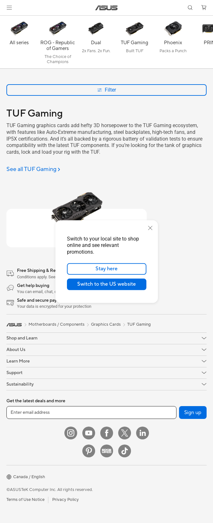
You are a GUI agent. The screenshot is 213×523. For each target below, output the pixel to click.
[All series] (19, 43)
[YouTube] (88, 433)
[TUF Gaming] (134, 43)
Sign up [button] (192, 412)
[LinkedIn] (142, 433)
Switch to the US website (106, 284)
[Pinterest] (88, 451)
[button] (9, 8)
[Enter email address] (91, 412)
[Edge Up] (106, 451)
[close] (150, 227)
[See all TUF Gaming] (33, 169)
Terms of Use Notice (25, 499)
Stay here (106, 269)
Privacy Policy (65, 499)
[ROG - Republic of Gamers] (57, 43)
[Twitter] (124, 433)
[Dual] (96, 43)
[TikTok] (124, 451)
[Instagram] (70, 433)
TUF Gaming (139, 324)
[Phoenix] (173, 43)
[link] (106, 7)
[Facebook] (106, 433)
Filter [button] (106, 90)
